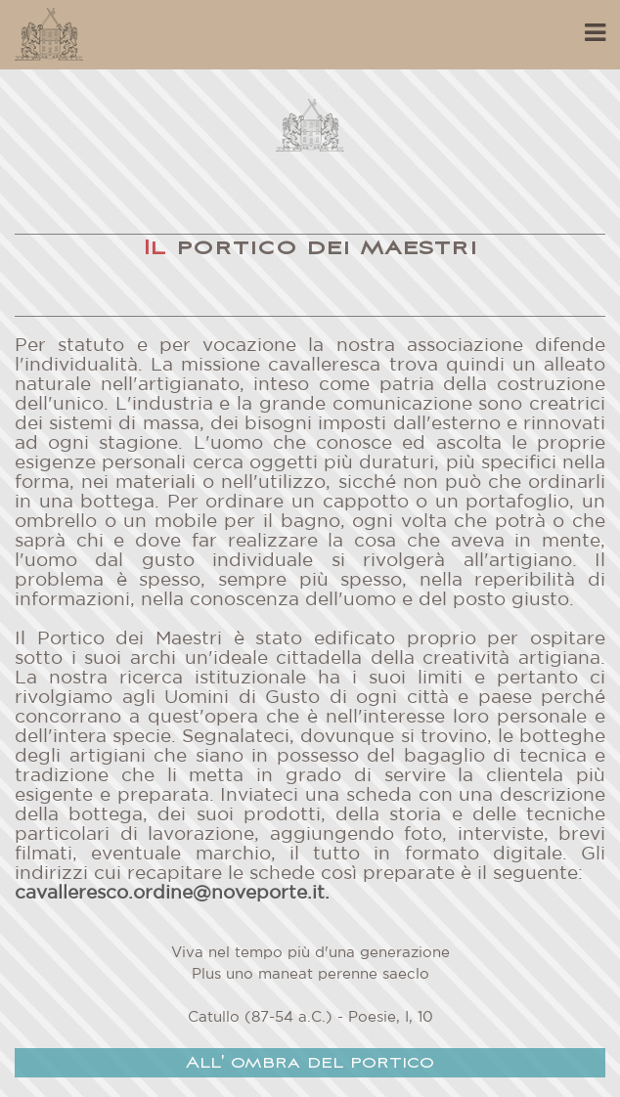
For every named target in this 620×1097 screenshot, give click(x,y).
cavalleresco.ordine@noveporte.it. (172, 893)
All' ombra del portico (310, 1063)
